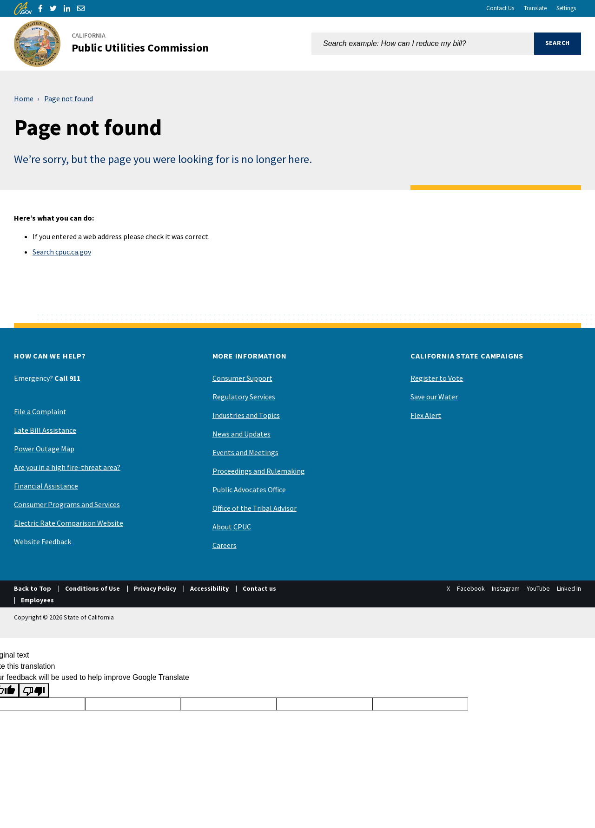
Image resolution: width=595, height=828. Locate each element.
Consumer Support (242, 378)
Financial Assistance (46, 485)
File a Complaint (40, 411)
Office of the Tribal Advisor (254, 508)
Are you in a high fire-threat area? (67, 467)
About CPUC (231, 526)
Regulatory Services (243, 396)
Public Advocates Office (249, 489)
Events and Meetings (245, 452)
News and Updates (241, 433)
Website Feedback (42, 541)
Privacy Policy (155, 588)
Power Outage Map (44, 448)
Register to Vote (436, 378)
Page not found (68, 98)
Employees (37, 600)
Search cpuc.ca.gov (62, 251)
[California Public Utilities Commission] (117, 43)
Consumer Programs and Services (67, 504)
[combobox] (422, 44)
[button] (557, 44)
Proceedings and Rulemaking (258, 471)
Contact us (259, 588)
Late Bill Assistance (45, 430)
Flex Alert (425, 415)
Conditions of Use (92, 588)
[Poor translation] (34, 690)
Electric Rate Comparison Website (68, 523)
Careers (224, 545)
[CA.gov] (23, 8)
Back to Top (32, 588)
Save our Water (434, 396)
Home (23, 98)
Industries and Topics (246, 415)
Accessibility (209, 588)
